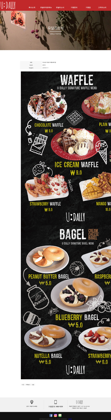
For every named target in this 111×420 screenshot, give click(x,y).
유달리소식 (60, 7)
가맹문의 (74, 7)
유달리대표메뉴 (46, 7)
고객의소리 (102, 7)
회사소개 (32, 7)
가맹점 (88, 7)
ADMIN (70, 419)
